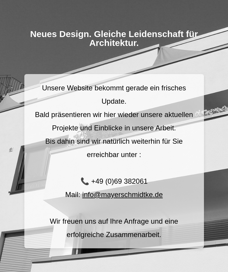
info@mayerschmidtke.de (122, 195)
